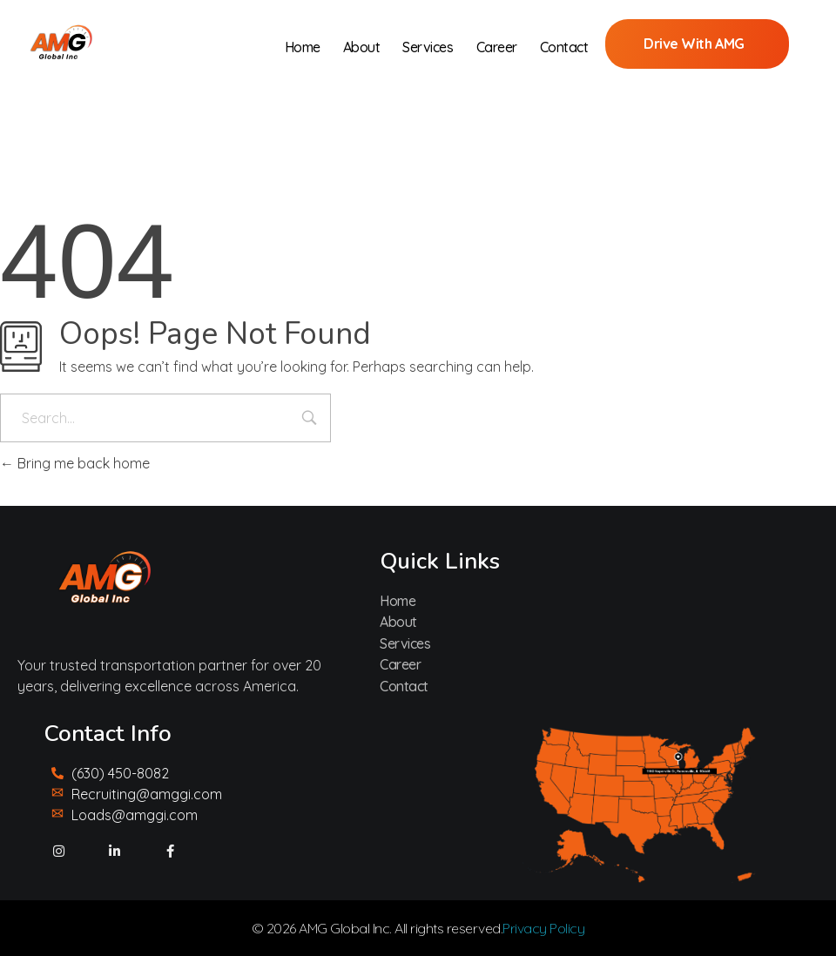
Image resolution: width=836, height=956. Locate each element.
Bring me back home (75, 463)
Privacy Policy (543, 928)
